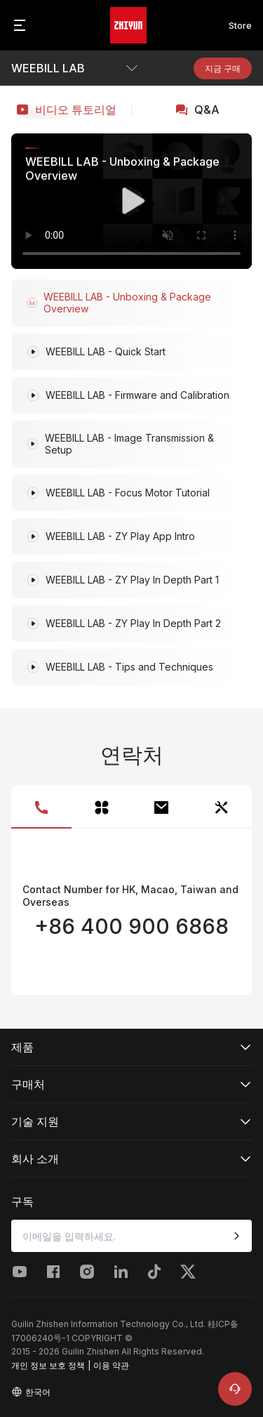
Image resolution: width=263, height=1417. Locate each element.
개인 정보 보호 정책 (48, 1365)
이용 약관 (111, 1365)
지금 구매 (223, 68)
